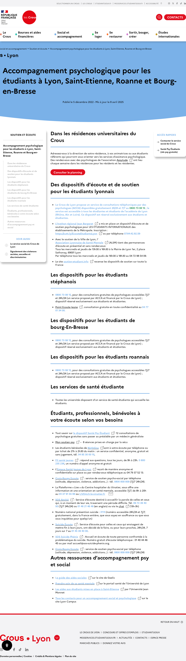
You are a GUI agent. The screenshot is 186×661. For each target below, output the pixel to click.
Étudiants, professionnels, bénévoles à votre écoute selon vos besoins (23, 213)
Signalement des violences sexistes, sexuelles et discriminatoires (19, 254)
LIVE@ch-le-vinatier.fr (92, 494)
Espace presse (158, 637)
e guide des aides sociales (72, 577)
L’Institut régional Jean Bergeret (74, 223)
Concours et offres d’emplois (120, 632)
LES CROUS (87, 3)
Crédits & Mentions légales (48, 656)
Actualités (125, 637)
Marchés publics (89, 643)
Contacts (141, 637)
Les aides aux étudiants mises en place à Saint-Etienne (87, 589)
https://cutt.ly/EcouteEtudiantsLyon (76, 233)
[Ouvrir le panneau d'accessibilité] (7, 645)
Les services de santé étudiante (23, 205)
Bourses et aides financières (29, 34)
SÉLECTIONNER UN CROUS (68, 3)
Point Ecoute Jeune (66, 307)
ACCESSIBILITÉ (154, 3)
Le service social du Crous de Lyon (21, 245)
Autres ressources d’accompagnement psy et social (20, 224)
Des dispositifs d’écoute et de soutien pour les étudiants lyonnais (22, 173)
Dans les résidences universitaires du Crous (18, 165)
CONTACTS (175, 17)
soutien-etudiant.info (76, 261)
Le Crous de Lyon (90, 632)
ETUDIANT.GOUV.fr (103, 3)
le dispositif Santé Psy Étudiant (91, 433)
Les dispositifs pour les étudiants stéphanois (18, 183)
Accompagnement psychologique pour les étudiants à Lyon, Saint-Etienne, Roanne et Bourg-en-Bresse (23, 150)
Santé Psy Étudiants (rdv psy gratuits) (170, 150)
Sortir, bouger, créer (139, 34)
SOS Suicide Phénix (66, 536)
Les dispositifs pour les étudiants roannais (18, 199)
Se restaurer (115, 34)
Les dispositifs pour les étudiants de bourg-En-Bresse (22, 191)
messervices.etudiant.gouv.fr (98, 637)
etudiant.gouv (151, 632)
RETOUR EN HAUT (170, 622)
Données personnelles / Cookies (16, 656)
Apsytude (122, 160)
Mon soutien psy (65, 442)
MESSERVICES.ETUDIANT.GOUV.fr (128, 3)
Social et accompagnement (69, 34)
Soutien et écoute (38, 48)
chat (121, 506)
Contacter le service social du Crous (170, 142)
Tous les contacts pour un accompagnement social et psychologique (95, 598)
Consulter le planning (68, 172)
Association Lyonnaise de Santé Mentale (79, 242)
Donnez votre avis (114, 643)
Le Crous (7, 34)
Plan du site (70, 656)
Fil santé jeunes (64, 460)
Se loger (98, 34)
